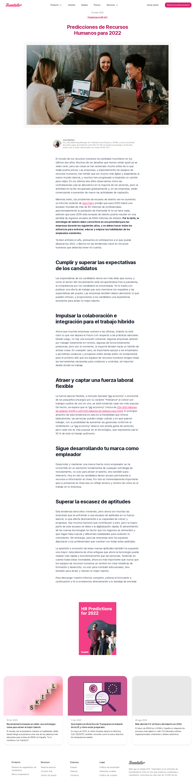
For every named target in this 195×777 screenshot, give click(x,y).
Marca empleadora (20, 774)
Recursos (112, 5)
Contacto (74, 775)
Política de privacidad (109, 767)
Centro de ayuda (48, 775)
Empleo (73, 767)
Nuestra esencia (48, 767)
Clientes (74, 771)
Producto (56, 5)
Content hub (46, 771)
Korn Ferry (88, 203)
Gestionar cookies (107, 771)
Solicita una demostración (178, 5)
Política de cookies (108, 775)
